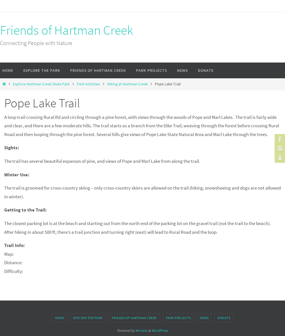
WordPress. (159, 330)
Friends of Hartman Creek (66, 30)
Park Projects (178, 318)
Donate (224, 318)
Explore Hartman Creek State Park (41, 84)
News (204, 318)
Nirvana (141, 330)
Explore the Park (88, 318)
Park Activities (88, 84)
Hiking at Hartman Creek (127, 84)
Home (59, 318)
